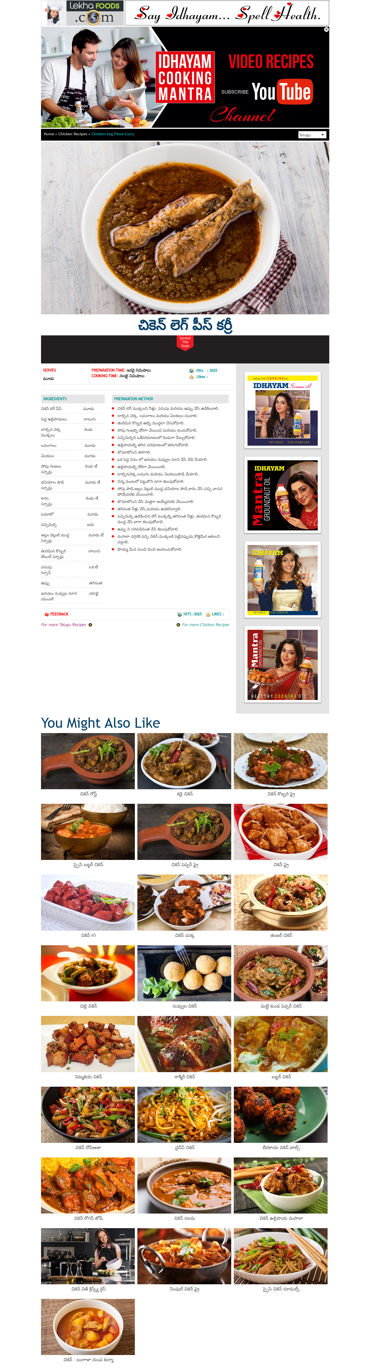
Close (326, 29)
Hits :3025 (190, 614)
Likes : (215, 614)
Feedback (56, 614)
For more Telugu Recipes (66, 624)
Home (50, 133)
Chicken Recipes (74, 133)
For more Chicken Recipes (202, 624)
